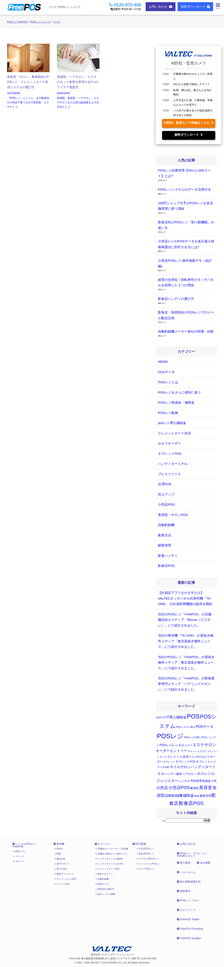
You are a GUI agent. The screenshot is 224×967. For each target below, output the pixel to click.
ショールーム (186, 872)
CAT (158, 717)
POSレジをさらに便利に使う (179, 392)
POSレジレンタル (171, 745)
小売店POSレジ (145, 848)
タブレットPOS (169, 453)
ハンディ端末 (173, 773)
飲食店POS (166, 566)
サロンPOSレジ (145, 869)
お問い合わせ (160, 6)
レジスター (169, 781)
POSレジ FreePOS (17, 21)
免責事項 (183, 891)
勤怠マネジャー (104, 874)
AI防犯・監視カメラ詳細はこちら (189, 122)
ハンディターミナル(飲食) (109, 859)
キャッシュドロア (197, 751)
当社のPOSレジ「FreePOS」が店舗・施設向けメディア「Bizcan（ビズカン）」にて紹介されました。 (186, 619)
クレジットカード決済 (174, 433)
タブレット (169, 761)
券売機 (59, 844)
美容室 (205, 787)
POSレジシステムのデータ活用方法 (184, 189)
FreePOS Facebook (190, 929)
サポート (18, 861)
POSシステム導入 (186, 727)
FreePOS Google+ (189, 938)
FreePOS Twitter (188, 919)
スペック (18, 856)
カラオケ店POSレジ (148, 859)
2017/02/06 (28, 76)
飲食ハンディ (168, 555)
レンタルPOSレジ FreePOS (24, 845)
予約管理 (196, 781)
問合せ (58, 848)
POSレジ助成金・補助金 (176, 402)
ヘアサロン (189, 773)
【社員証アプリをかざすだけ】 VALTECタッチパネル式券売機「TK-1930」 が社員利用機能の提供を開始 (185, 598)
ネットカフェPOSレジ (149, 864)
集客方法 (164, 535)
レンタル (184, 781)
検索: (163, 821)
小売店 (162, 788)
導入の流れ (60, 869)
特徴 (57, 853)
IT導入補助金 (176, 717)
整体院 (194, 788)
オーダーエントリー (171, 751)
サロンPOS (195, 757)
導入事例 (183, 862)
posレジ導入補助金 (172, 423)
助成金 (206, 781)
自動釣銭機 (166, 525)
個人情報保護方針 (189, 881)
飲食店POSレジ (145, 853)
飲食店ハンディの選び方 (176, 299)
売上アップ (166, 494)
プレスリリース (169, 474)
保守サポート (62, 864)
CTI (164, 717)
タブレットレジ (206, 761)
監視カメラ (102, 884)
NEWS (163, 362)
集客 (196, 796)
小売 (214, 781)
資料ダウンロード (195, 6)
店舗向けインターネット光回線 (112, 848)
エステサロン (204, 745)
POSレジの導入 (192, 737)
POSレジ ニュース (40, 21)
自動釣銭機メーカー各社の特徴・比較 (186, 331)
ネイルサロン (180, 767)
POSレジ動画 (168, 413)
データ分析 (163, 767)
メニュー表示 (62, 884)
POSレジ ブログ (188, 900)
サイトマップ (186, 910)
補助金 (188, 795)
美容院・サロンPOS (173, 515)
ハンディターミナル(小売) (109, 864)
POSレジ (170, 736)
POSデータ (166, 372)
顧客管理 (164, 545)
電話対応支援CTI (105, 889)
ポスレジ (204, 773)
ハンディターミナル (172, 464)
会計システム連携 (105, 894)
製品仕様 (59, 859)
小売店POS (166, 504)
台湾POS (165, 484)
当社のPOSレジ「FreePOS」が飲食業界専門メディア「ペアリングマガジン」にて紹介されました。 (186, 683)
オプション (103, 844)
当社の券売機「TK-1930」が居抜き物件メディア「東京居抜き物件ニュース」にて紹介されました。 (185, 641)
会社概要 (203, 862)
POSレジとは (168, 382)
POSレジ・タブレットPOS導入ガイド (191, 854)
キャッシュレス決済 (65, 879)
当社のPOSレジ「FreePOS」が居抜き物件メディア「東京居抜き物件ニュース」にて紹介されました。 (186, 662)
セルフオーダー (169, 443)
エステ (57, 21)
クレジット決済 (178, 756)
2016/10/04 (78, 76)
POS (193, 716)
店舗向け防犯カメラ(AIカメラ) (111, 853)
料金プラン (19, 851)
